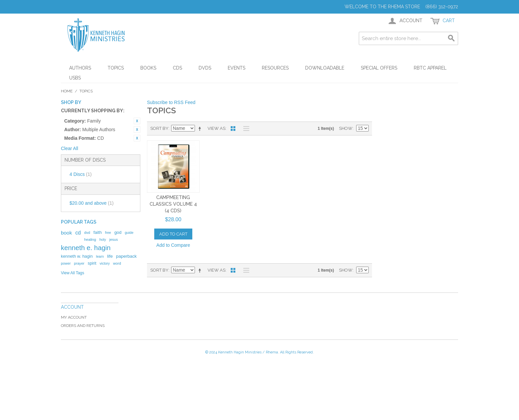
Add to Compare (173, 245)
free (108, 233)
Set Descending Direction (201, 128)
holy (102, 239)
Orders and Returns (83, 325)
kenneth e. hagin (86, 247)
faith (97, 232)
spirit (92, 263)
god (117, 232)
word (117, 263)
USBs (75, 77)
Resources (275, 68)
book (66, 233)
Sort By (159, 128)
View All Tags (72, 273)
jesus (113, 239)
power (66, 263)
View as (216, 128)
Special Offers (379, 68)
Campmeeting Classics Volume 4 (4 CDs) (173, 204)
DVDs (205, 68)
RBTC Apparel (430, 68)
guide (129, 233)
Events (236, 68)
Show (346, 128)
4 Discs (81, 174)
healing (90, 239)
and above (92, 203)
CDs (177, 68)
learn (100, 256)
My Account (74, 317)
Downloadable (324, 68)
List (245, 128)
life (110, 256)
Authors (80, 68)
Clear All (69, 148)
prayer (79, 263)
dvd (87, 233)
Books (148, 68)
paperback (126, 256)
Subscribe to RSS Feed (171, 102)
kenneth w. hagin (77, 256)
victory (105, 263)
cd (78, 233)
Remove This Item (137, 121)
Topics (116, 68)
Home (66, 91)
